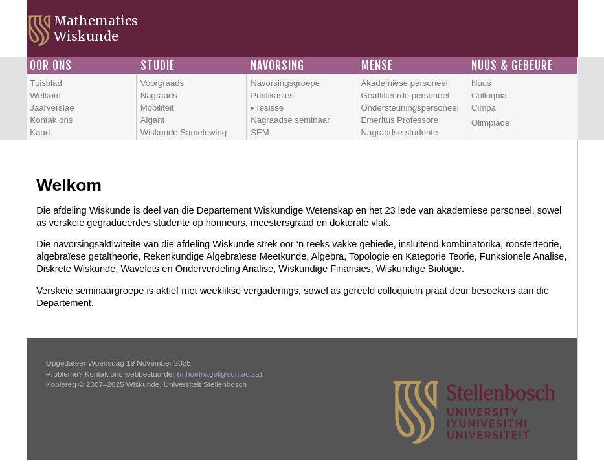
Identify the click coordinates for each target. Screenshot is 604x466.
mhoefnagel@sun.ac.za (219, 374)
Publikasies (272, 95)
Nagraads (158, 95)
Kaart (40, 132)
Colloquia (489, 95)
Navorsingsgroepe (285, 83)
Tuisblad (46, 83)
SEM (260, 132)
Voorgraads (162, 83)
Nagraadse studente (399, 132)
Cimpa (483, 108)
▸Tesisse (267, 108)
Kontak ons (51, 120)
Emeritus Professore (399, 120)
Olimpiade (490, 123)
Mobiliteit (157, 108)
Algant (152, 120)
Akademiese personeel (404, 83)
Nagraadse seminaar (290, 120)
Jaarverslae (52, 108)
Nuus (481, 83)
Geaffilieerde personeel (405, 95)
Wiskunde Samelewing (183, 132)
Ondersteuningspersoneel (410, 108)
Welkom (45, 95)
